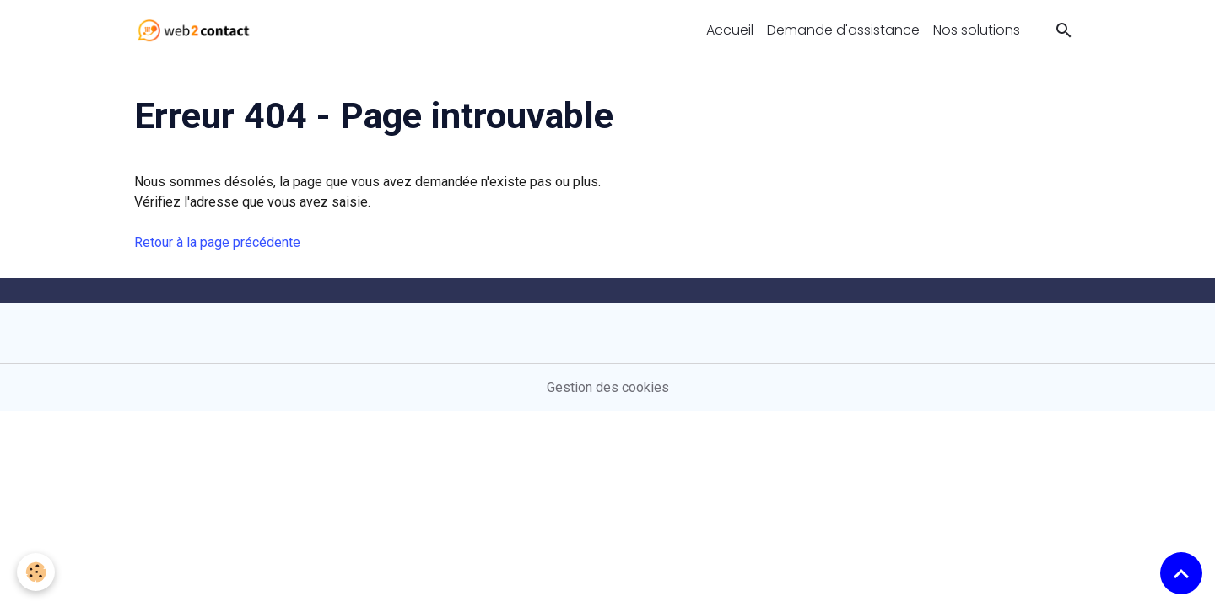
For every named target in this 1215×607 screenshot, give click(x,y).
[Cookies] (36, 572)
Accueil (729, 30)
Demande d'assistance (843, 30)
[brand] (197, 30)
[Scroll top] (1181, 573)
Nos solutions (976, 30)
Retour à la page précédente (217, 242)
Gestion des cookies (608, 387)
